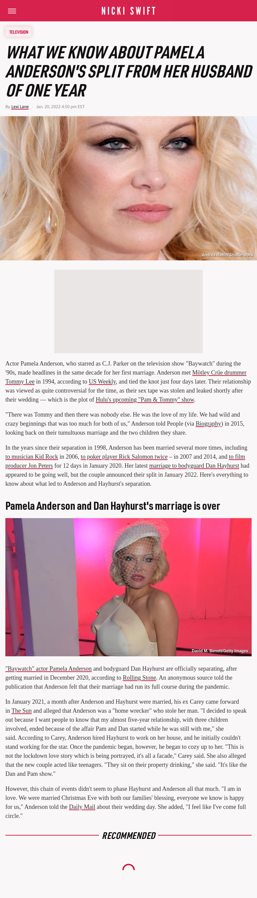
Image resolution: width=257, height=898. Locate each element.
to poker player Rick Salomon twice (124, 456)
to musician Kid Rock (31, 456)
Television (18, 32)
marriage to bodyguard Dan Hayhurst (194, 465)
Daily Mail (82, 807)
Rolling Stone (139, 677)
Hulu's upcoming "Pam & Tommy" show (145, 399)
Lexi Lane (20, 106)
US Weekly (102, 381)
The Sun (21, 710)
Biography (208, 423)
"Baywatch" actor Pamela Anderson (48, 668)
